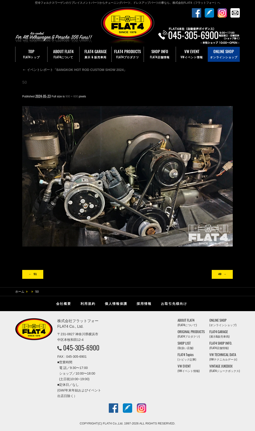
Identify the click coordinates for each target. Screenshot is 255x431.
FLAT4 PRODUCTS (127, 54)
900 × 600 (72, 96)
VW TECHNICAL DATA (223, 356)
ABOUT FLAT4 (63, 54)
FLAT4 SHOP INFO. (220, 345)
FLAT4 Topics (187, 356)
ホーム (19, 291)
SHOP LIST (185, 345)
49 (219, 274)
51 (35, 274)
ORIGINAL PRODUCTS (191, 334)
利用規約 (87, 304)
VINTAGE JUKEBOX (224, 368)
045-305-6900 (81, 347)
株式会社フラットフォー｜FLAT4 (127, 26)
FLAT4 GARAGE (95, 54)
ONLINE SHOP (224, 54)
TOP (31, 54)
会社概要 (63, 304)
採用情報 (144, 304)
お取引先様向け (174, 304)
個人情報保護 (116, 304)
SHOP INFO (160, 54)
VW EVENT (192, 54)
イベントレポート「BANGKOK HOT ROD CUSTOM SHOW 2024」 (74, 70)
